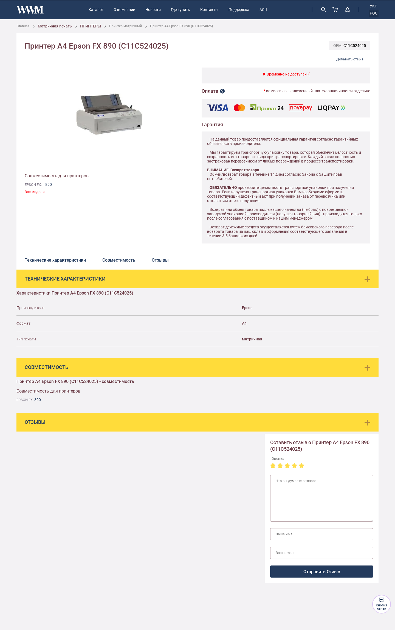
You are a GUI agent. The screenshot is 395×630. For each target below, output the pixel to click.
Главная (23, 26)
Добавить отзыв (349, 59)
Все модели (35, 192)
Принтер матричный (125, 26)
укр (373, 6)
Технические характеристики (55, 260)
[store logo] (30, 10)
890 (48, 184)
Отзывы (160, 260)
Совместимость (118, 260)
